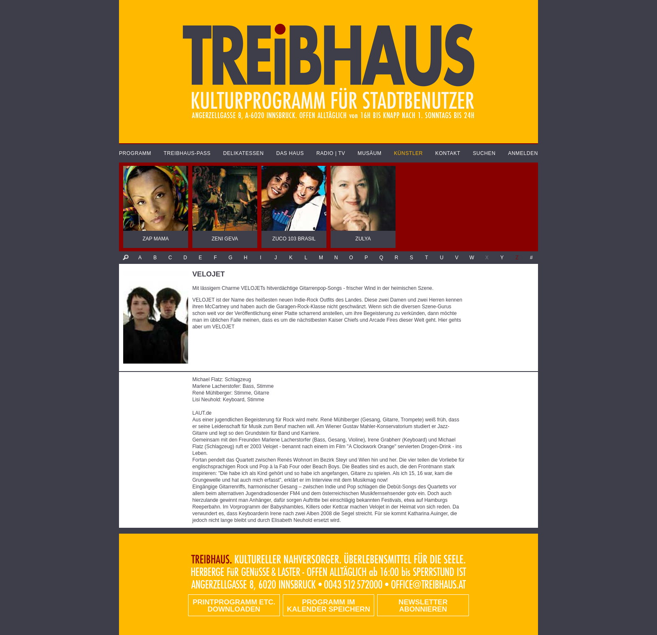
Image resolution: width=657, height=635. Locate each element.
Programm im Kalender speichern (328, 605)
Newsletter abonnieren (422, 605)
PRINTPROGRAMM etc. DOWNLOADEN (234, 605)
